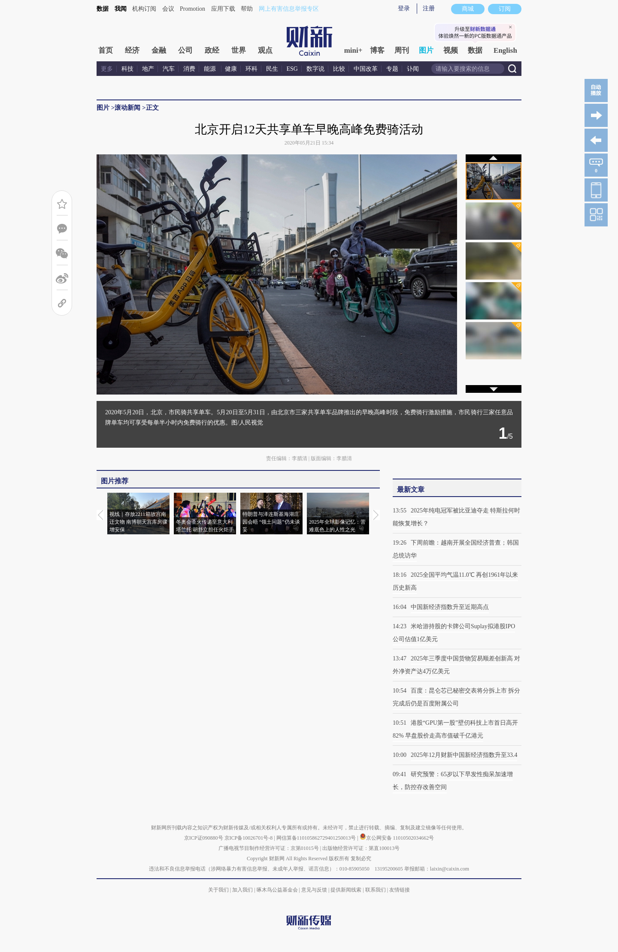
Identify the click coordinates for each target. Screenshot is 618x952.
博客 (377, 50)
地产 (148, 69)
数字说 (315, 69)
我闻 (121, 9)
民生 (272, 69)
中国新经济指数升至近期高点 (450, 607)
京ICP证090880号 (203, 838)
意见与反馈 (314, 890)
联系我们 (375, 890)
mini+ (353, 50)
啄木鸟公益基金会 (278, 890)
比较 (339, 69)
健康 (231, 69)
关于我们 (218, 890)
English (505, 50)
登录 (404, 8)
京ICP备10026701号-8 (249, 838)
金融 (158, 50)
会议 (168, 9)
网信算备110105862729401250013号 (316, 838)
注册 (429, 8)
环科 (251, 69)
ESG (292, 69)
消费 (189, 69)
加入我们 (242, 890)
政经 (212, 50)
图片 (426, 50)
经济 (132, 50)
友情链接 (399, 890)
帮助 (247, 9)
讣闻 (413, 69)
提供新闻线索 (345, 890)
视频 (450, 50)
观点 (265, 50)
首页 (105, 50)
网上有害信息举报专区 (289, 9)
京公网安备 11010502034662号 (397, 838)
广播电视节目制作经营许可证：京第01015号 (268, 848)
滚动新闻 (127, 107)
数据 (103, 9)
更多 (107, 69)
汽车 (169, 69)
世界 (238, 50)
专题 (392, 69)
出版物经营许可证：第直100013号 (361, 848)
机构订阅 (144, 9)
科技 (127, 69)
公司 (185, 50)
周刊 (401, 50)
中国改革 (366, 69)
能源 (211, 69)
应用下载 (223, 9)
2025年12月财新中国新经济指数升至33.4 (464, 755)
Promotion (192, 9)
